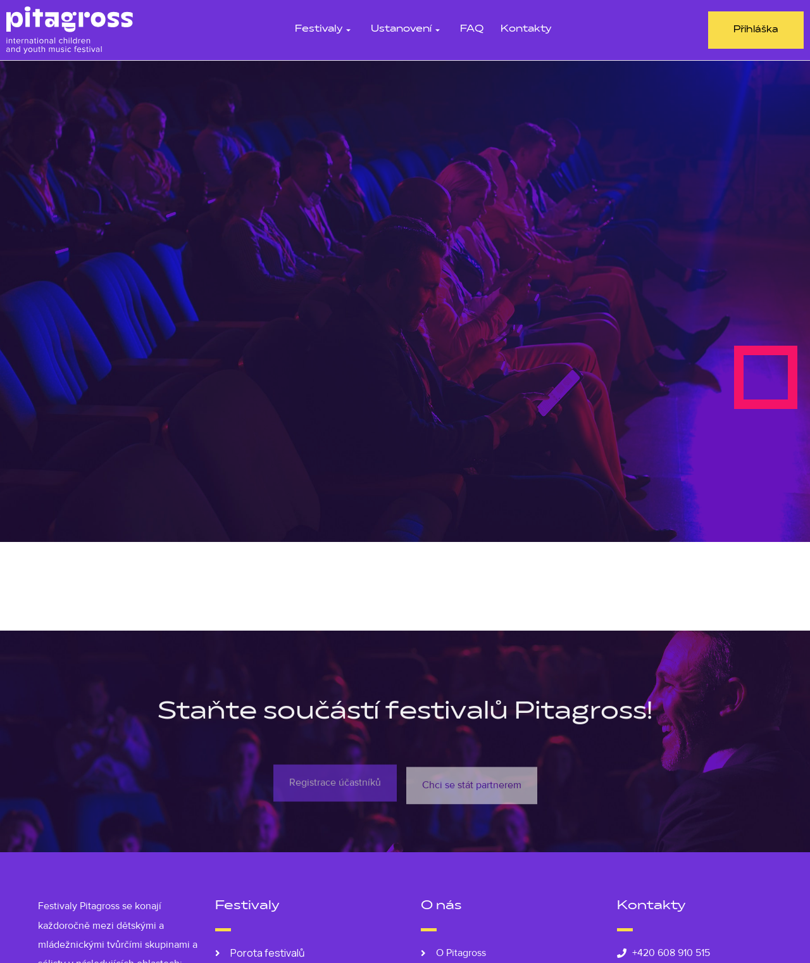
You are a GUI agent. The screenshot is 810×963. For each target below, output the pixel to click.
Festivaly (324, 29)
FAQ (471, 29)
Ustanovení (407, 29)
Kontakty (526, 29)
